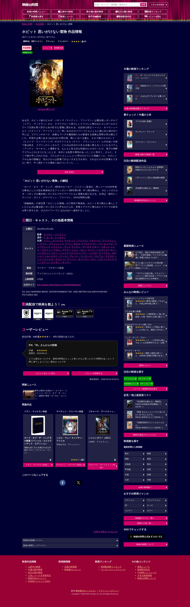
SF (126, 505)
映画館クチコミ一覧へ (145, 518)
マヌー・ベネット (101, 247)
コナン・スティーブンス (102, 259)
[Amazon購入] (46, 109)
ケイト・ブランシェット (52, 243)
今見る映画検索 (157, 5)
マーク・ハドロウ (96, 250)
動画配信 (58, 48)
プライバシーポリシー (108, 591)
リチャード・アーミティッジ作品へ (101, 466)
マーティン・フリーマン (76, 240)
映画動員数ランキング (111, 567)
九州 (127, 480)
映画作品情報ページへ (32, 540)
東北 (149, 464)
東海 (149, 459)
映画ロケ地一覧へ (145, 523)
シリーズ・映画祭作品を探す (145, 389)
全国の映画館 (70, 567)
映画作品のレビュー (37, 578)
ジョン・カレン (79, 250)
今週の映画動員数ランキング (136, 108)
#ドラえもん (129, 379)
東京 (127, 454)
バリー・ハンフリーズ (62, 253)
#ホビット (27, 52)
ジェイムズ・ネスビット (54, 259)
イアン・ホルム (72, 243)
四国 (149, 475)
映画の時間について (145, 544)
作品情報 (40, 24)
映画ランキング (153, 11)
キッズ (150, 505)
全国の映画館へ (145, 487)
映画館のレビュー (72, 569)
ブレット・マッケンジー (81, 256)
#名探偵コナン (130, 384)
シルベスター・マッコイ (56, 256)
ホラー (150, 511)
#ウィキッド (143, 379)
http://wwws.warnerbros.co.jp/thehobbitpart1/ (59, 284)
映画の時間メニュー (36, 11)
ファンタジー (63, 41)
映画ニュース (65, 16)
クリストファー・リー (92, 243)
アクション (50, 41)
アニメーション (153, 500)
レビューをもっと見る (45, 373)
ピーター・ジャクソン (55, 234)
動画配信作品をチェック (145, 200)
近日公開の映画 (123, 11)
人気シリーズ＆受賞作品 (39, 575)
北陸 (149, 469)
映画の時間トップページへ (34, 545)
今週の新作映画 (94, 11)
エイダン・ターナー (61, 262)
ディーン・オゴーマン (78, 259)
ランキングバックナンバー (113, 569)
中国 (127, 475)
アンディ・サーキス (81, 247)
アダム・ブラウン (62, 250)
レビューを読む (153, 16)
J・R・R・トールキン (55, 237)
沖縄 (149, 480)
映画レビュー (145, 365)
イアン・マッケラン (54, 240)
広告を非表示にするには (105, 531)
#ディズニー (145, 384)
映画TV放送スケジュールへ (145, 435)
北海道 (128, 464)
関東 (149, 454)
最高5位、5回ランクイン (33, 41)
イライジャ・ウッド (61, 247)
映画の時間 (27, 24)
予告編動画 (94, 16)
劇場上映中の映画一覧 (145, 154)
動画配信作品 (123, 16)
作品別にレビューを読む (39, 581)
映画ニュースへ (145, 285)
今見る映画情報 (144, 575)
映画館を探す (36, 16)
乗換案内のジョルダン (86, 591)
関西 (127, 459)
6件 (79, 41)
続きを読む (69, 172)
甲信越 (128, 469)
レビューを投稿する (94, 373)
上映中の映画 (65, 11)
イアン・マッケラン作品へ (37, 465)
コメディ (129, 511)
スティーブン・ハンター (86, 253)
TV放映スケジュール (147, 572)
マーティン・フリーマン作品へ (69, 465)
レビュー (47, 48)
